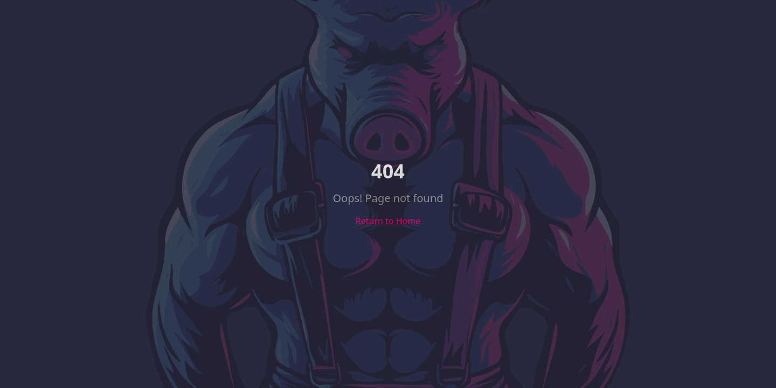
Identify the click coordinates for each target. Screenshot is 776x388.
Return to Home (388, 221)
